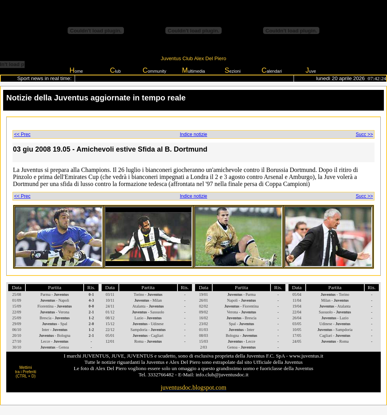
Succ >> (364, 134)
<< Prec (22, 134)
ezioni (233, 70)
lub (115, 70)
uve (311, 70)
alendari (272, 70)
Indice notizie (193, 134)
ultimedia (193, 70)
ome (76, 70)
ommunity (155, 70)
